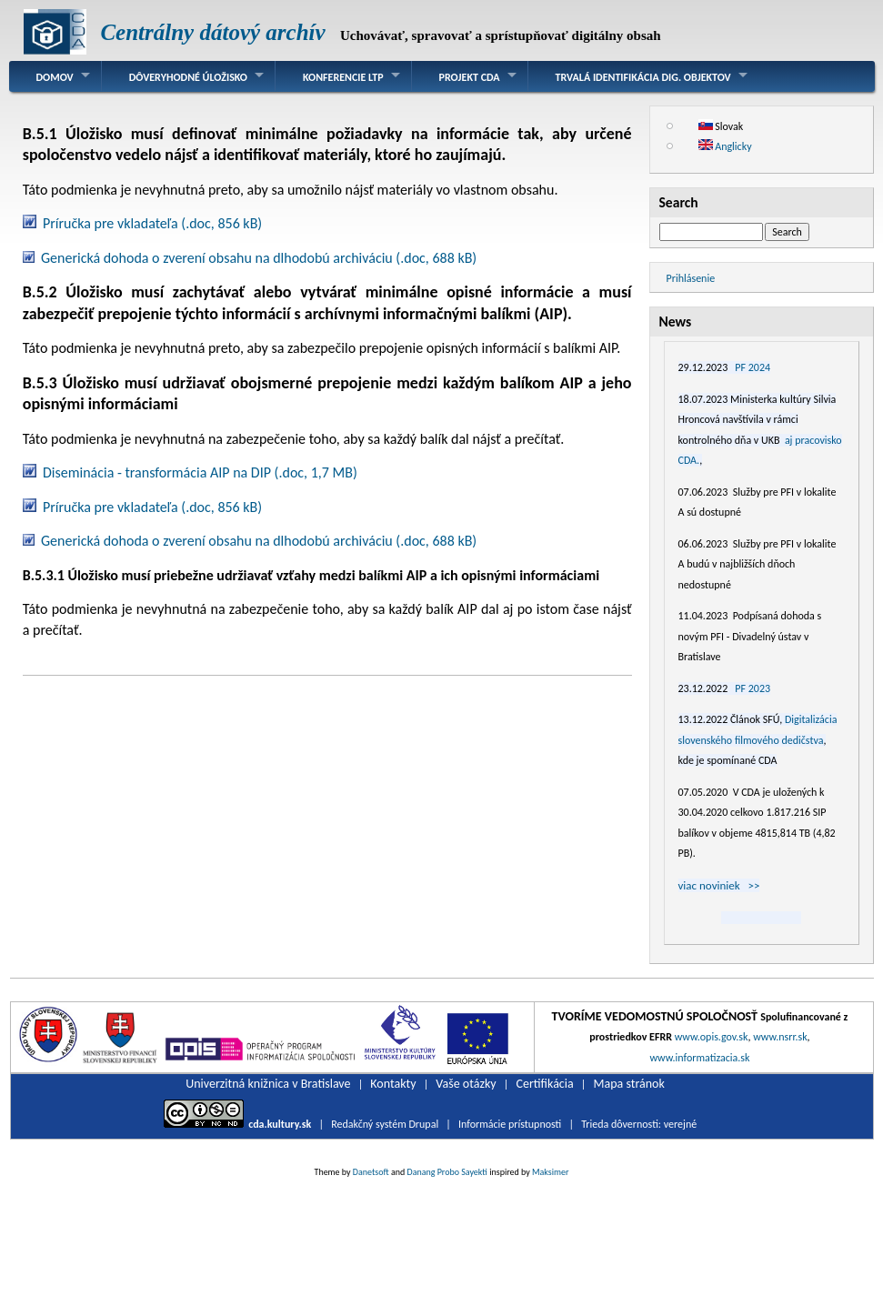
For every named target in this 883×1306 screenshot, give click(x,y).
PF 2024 (752, 367)
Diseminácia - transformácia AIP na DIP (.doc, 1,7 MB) (200, 472)
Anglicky (725, 146)
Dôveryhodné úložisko (188, 77)
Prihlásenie (691, 278)
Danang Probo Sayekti (446, 1172)
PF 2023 (752, 688)
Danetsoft (371, 1172)
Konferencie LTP (343, 77)
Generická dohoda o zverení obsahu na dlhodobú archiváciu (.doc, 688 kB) (259, 257)
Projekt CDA (469, 77)
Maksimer (550, 1172)
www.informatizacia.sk (699, 1057)
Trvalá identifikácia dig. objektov (643, 77)
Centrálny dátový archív (212, 32)
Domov (55, 77)
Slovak (721, 126)
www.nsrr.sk (780, 1036)
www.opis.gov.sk (711, 1036)
